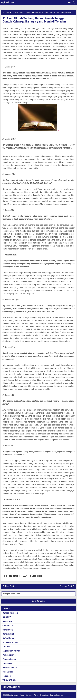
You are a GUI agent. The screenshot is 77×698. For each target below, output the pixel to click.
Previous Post (66, 586)
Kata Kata (6, 646)
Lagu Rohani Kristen (11, 651)
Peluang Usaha (9, 659)
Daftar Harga (8, 638)
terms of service (56, 695)
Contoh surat (8, 634)
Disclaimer (44, 695)
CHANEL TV (7, 625)
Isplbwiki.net (7, 2)
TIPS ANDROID (9, 680)
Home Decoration (10, 642)
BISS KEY (6, 617)
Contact (29, 695)
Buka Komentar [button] (38, 601)
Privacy (36, 695)
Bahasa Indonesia (10, 613)
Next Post (9, 586)
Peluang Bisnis (9, 655)
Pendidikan (7, 663)
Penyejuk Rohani (9, 667)
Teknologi (6, 676)
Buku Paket (7, 621)
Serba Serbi (7, 672)
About (22, 695)
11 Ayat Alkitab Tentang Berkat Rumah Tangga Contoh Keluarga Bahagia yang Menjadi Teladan (34, 20)
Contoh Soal (7, 630)
